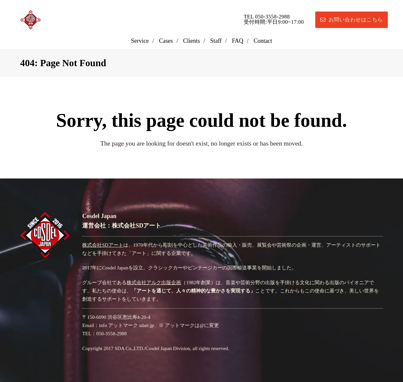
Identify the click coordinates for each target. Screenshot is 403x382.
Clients (191, 41)
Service (140, 41)
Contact (263, 41)
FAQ (237, 41)
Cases (166, 41)
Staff (216, 41)
